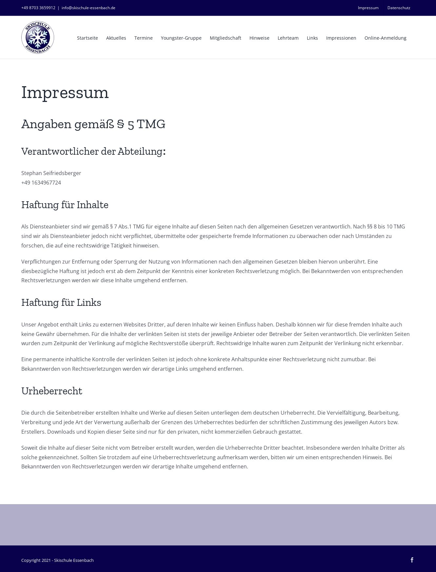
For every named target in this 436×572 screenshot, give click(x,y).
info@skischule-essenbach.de (88, 7)
